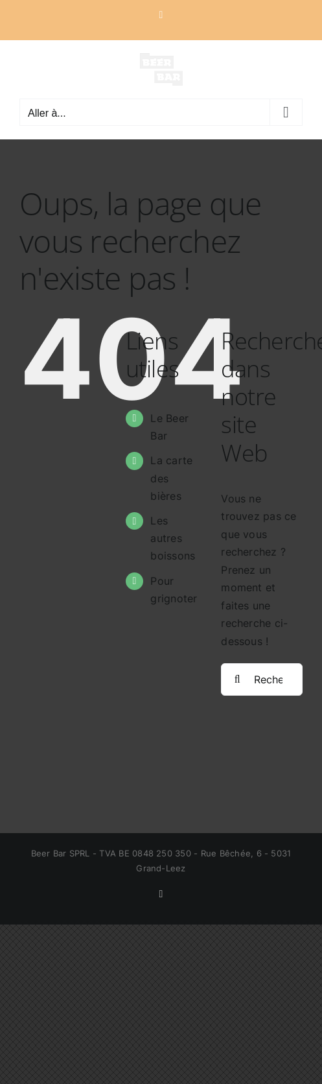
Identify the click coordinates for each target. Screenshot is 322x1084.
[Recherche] (237, 679)
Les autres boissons (172, 538)
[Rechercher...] (262, 679)
